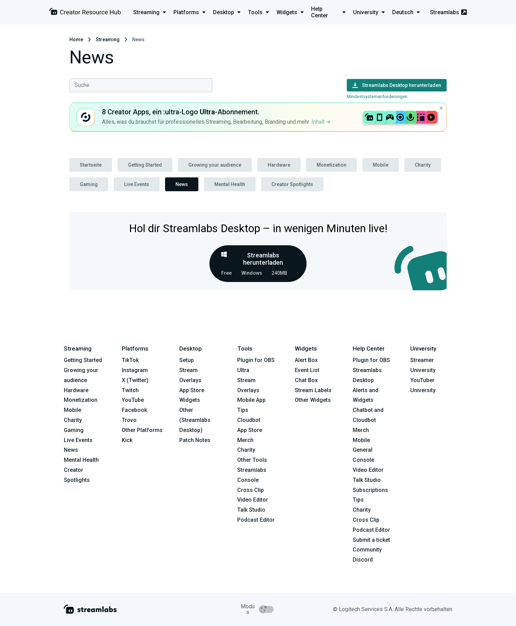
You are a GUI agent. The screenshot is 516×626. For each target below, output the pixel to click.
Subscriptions (370, 490)
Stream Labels (313, 390)
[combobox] (140, 85)
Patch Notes (194, 440)
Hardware (279, 165)
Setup (186, 360)
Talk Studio (251, 509)
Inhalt (320, 121)
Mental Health (229, 184)
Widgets (189, 400)
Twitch (130, 390)
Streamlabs (448, 12)
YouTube (133, 400)
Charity (423, 165)
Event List (307, 370)
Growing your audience (214, 165)
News (181, 184)
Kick (127, 440)
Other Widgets (313, 400)
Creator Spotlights (292, 184)
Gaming (89, 184)
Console (363, 460)
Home (76, 39)
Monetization (331, 165)
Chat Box (306, 380)
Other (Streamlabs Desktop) (194, 420)
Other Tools (252, 460)
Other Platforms (142, 430)
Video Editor (252, 499)
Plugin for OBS (256, 360)
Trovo (129, 420)
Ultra (243, 370)
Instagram (135, 370)
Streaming (108, 39)
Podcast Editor (256, 520)
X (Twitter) (135, 380)
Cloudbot (248, 420)
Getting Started (145, 165)
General (362, 450)
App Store (191, 390)
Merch (245, 440)
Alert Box (306, 360)
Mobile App (251, 400)
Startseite (91, 165)
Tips (242, 410)
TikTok (130, 360)
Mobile (380, 165)
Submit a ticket (371, 540)
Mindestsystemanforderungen (377, 96)
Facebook (134, 410)
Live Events (136, 184)
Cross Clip (250, 490)
